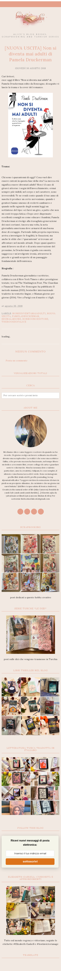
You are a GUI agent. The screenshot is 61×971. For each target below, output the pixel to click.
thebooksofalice (14, 321)
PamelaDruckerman (25, 316)
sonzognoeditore (35, 319)
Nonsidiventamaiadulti (29, 313)
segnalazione (11, 319)
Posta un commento (16, 360)
